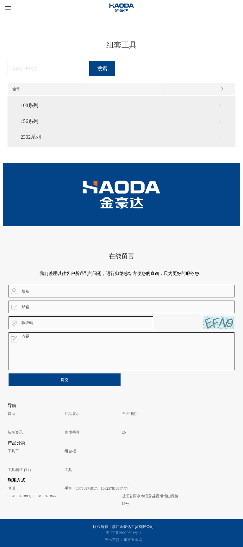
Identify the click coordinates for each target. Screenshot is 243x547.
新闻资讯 (15, 432)
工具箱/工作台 (19, 469)
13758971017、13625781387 (99, 488)
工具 (68, 469)
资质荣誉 (72, 432)
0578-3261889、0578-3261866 (32, 496)
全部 (118, 89)
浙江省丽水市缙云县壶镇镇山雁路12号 (150, 500)
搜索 (102, 68)
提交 (64, 380)
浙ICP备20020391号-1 (123, 533)
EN (124, 432)
